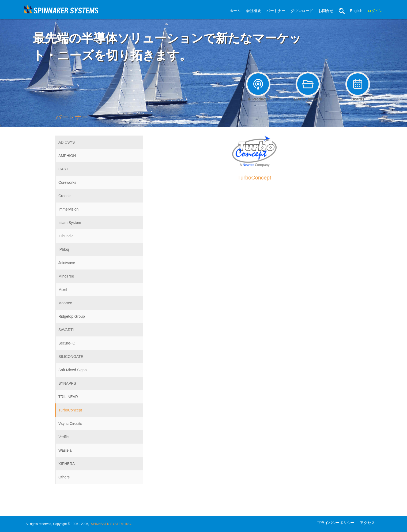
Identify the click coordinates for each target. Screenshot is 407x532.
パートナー (275, 11)
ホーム (235, 11)
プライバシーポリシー (336, 522)
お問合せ (325, 11)
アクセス (367, 522)
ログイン (375, 11)
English (356, 11)
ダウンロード (302, 11)
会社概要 (253, 11)
